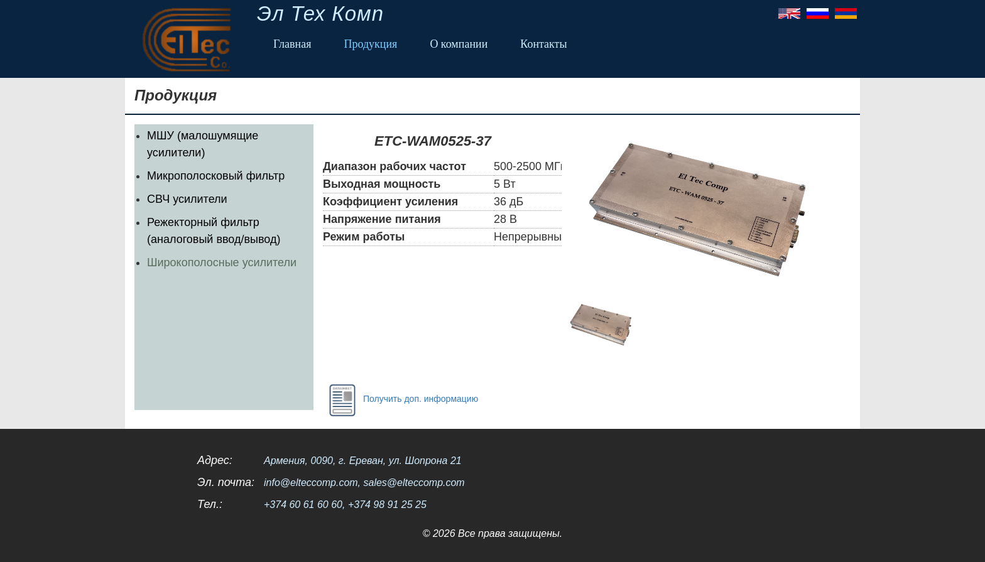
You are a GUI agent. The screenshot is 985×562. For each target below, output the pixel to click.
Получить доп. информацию (400, 399)
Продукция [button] (370, 44)
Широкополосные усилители (222, 262)
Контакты (543, 44)
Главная (292, 44)
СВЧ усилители (187, 199)
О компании (458, 44)
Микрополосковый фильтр (216, 176)
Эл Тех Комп (320, 13)
